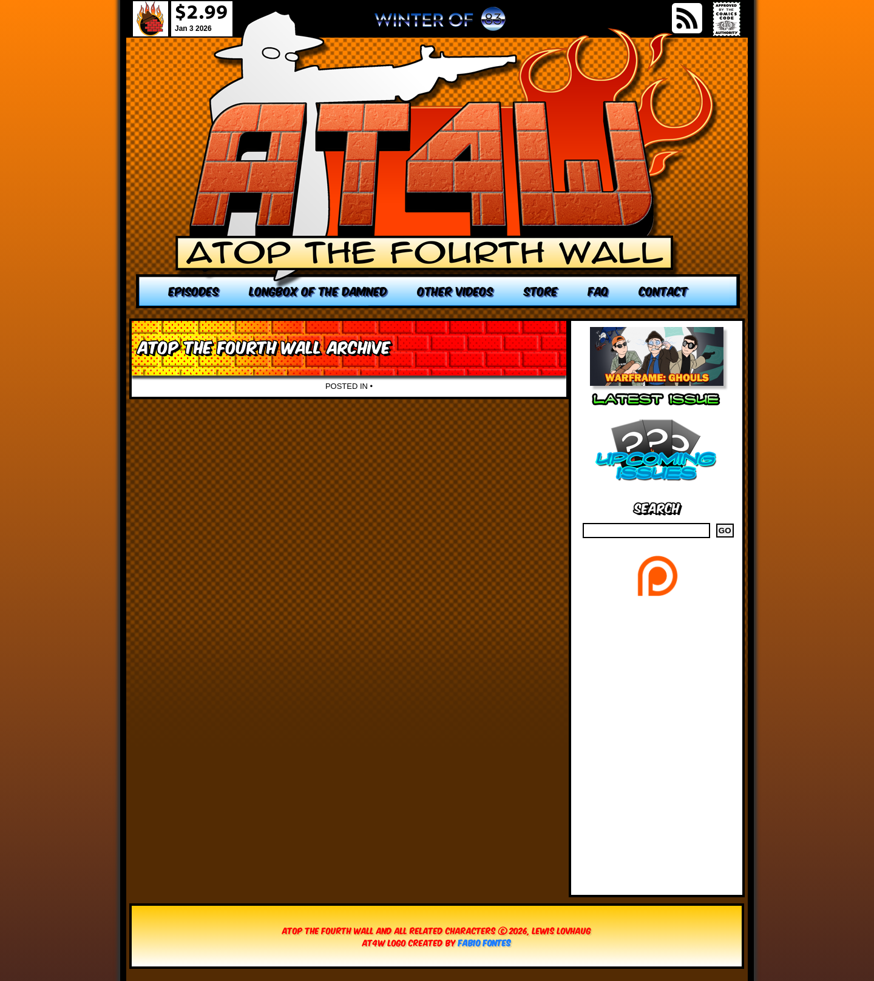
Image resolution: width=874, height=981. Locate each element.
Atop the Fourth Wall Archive (264, 346)
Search (657, 506)
